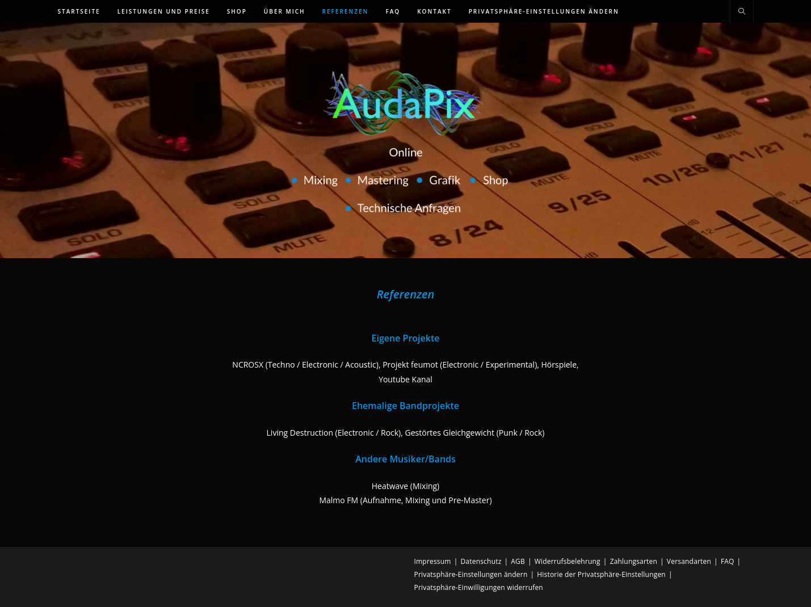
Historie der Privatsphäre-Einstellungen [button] (601, 574)
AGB (518, 561)
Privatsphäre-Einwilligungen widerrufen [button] (478, 587)
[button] (544, 11)
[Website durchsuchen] (742, 12)
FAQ (727, 561)
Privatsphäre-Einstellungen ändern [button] (471, 574)
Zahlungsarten (633, 561)
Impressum (432, 561)
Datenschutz (480, 561)
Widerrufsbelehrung (567, 561)
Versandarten (689, 561)
